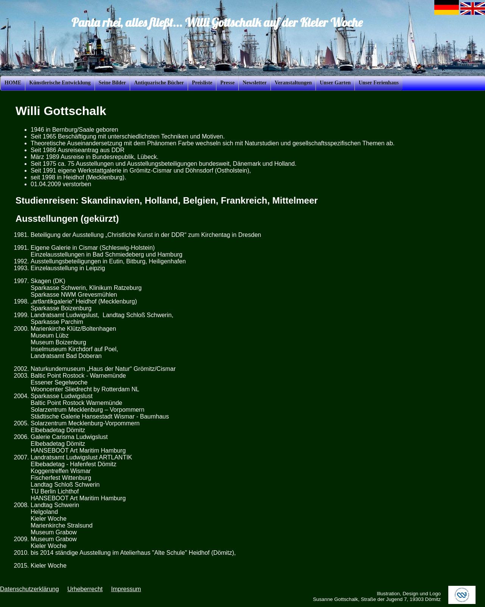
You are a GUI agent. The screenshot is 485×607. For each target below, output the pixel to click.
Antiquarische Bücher (159, 83)
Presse (227, 83)
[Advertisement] (453, 205)
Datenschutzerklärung (29, 589)
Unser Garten (335, 83)
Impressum (126, 589)
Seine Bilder (112, 83)
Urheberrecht (85, 589)
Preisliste (202, 83)
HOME (13, 83)
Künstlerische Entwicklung (59, 83)
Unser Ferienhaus (379, 83)
